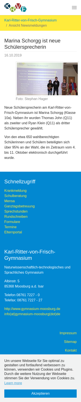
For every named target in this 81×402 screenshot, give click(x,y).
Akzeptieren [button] (40, 393)
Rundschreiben (16, 216)
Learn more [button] (13, 383)
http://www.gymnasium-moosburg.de (32, 309)
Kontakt (71, 350)
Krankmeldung (15, 190)
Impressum (68, 333)
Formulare (12, 222)
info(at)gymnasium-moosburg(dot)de (32, 314)
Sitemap (70, 342)
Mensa (9, 201)
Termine (10, 227)
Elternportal (13, 232)
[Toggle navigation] (74, 7)
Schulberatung (15, 196)
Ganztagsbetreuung (19, 206)
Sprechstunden (16, 211)
